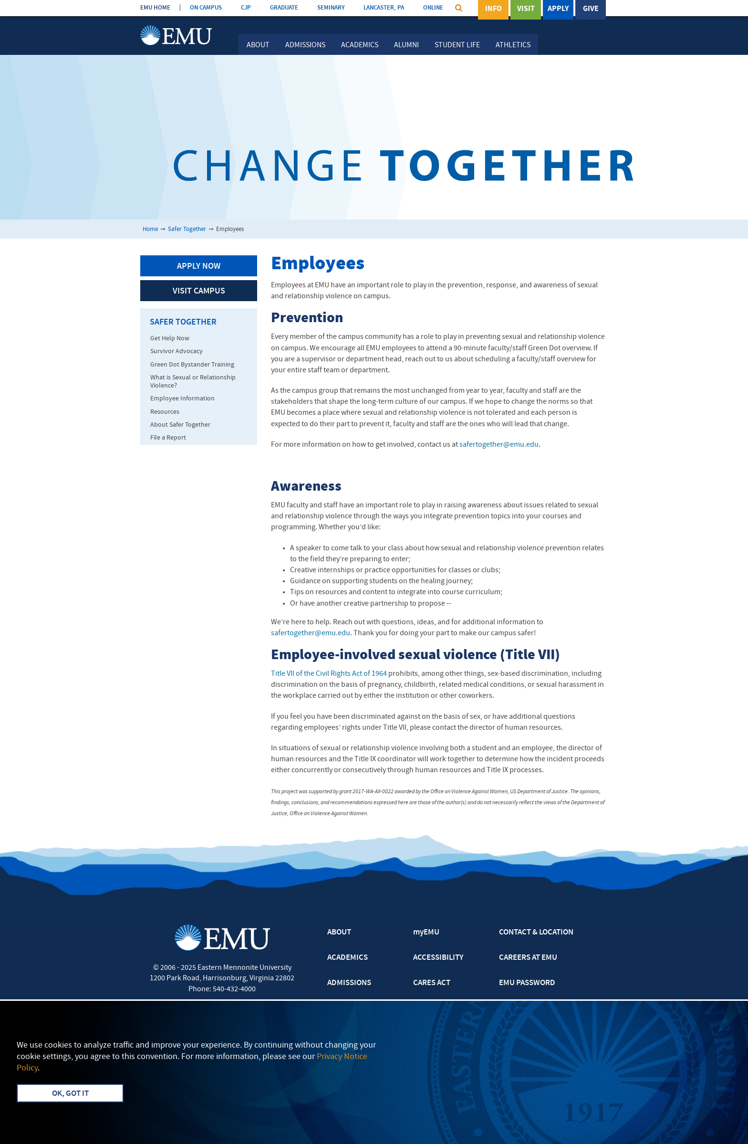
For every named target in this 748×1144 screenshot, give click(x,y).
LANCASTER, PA (384, 8)
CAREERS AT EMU (528, 958)
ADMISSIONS (349, 983)
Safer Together (187, 229)
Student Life (457, 45)
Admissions (305, 45)
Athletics (513, 45)
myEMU (426, 932)
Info (493, 9)
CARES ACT (431, 983)
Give (591, 9)
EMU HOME (155, 8)
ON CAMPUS (206, 8)
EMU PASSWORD (527, 983)
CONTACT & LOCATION (536, 932)
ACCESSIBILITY (438, 958)
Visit (526, 9)
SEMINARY (330, 8)
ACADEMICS (347, 958)
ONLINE (433, 8)
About (258, 45)
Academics (359, 45)
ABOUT (339, 932)
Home (150, 229)
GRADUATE (284, 8)
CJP (246, 8)
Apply (558, 9)
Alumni (406, 45)
